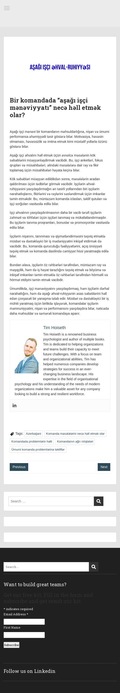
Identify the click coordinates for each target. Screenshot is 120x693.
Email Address (16, 614)
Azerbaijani (33, 433)
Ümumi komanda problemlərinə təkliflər (38, 449)
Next (104, 467)
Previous (19, 467)
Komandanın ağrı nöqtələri (75, 441)
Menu (9, 8)
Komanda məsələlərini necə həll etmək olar (75, 433)
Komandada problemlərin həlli (31, 441)
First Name (12, 627)
